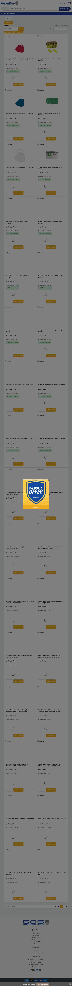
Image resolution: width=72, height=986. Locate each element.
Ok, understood (43, 984)
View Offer (36, 507)
